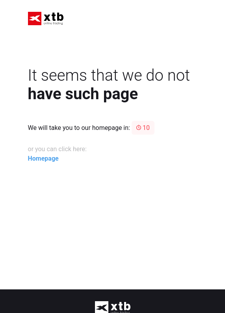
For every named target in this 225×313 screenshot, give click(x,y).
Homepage (43, 158)
